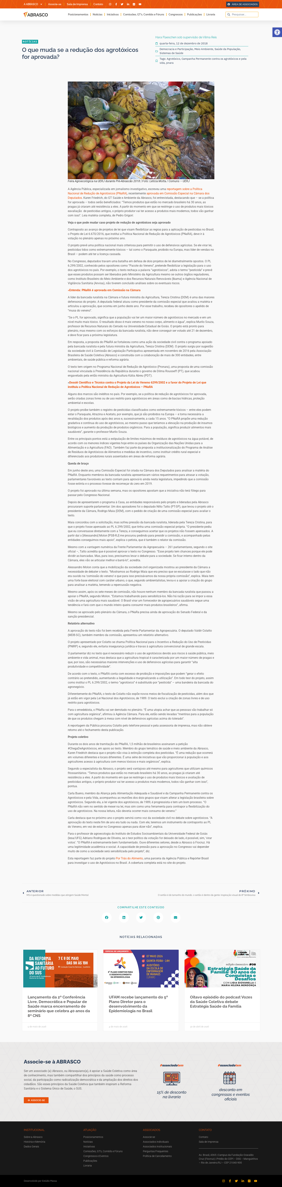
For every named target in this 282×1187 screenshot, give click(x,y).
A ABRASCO (33, 4)
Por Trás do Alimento (129, 858)
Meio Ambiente (203, 49)
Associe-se (54, 4)
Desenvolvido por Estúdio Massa (40, 1180)
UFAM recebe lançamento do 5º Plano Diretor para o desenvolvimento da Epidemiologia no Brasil (138, 1004)
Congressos (176, 14)
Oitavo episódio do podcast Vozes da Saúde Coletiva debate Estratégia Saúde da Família (221, 1002)
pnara (170, 62)
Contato (98, 4)
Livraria (210, 14)
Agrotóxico (173, 58)
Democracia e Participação (176, 49)
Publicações (194, 14)
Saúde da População (227, 49)
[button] (277, 32)
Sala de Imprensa (77, 4)
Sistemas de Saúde (171, 53)
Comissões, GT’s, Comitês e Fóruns (143, 14)
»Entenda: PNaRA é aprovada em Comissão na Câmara (104, 290)
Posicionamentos (78, 14)
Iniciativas (113, 14)
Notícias (97, 14)
